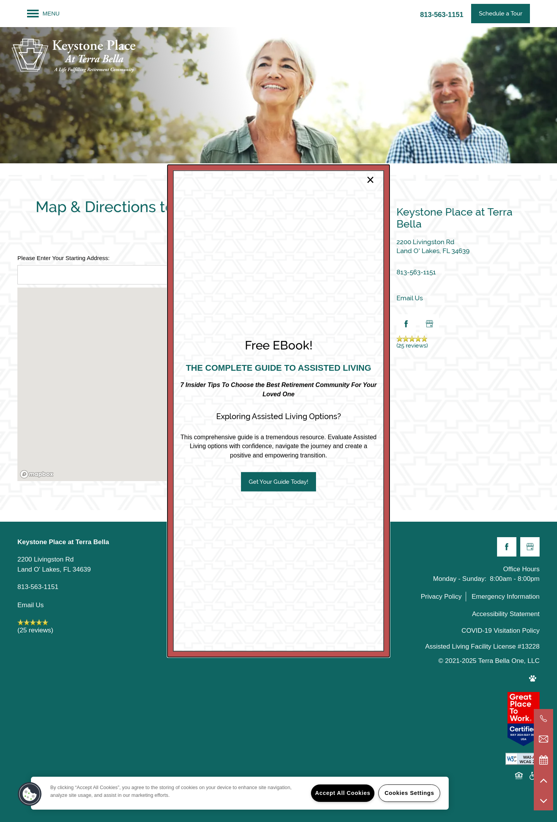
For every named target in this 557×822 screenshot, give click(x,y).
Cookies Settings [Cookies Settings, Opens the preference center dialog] (409, 793)
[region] (240, 793)
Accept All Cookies (343, 793)
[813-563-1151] (543, 718)
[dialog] (278, 411)
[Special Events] (543, 759)
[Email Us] (543, 739)
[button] (278, 481)
